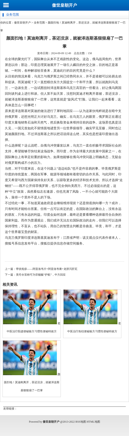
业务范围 (39, 22)
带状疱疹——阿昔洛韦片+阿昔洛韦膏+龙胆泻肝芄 (46, 269)
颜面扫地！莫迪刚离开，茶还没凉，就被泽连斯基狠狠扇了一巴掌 (32, 382)
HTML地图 (93, 421)
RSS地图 (80, 421)
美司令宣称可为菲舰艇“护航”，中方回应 (41, 274)
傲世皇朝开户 (64, 5)
